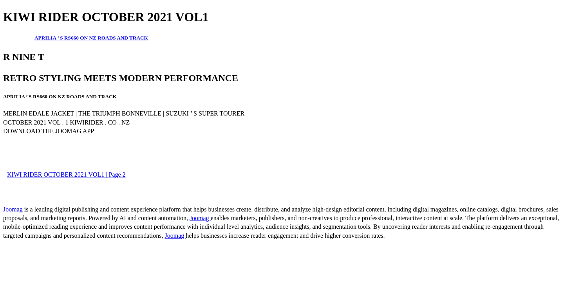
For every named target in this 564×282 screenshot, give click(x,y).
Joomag (13, 209)
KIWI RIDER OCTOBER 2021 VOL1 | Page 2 (66, 174)
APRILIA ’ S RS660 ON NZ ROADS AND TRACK (91, 38)
